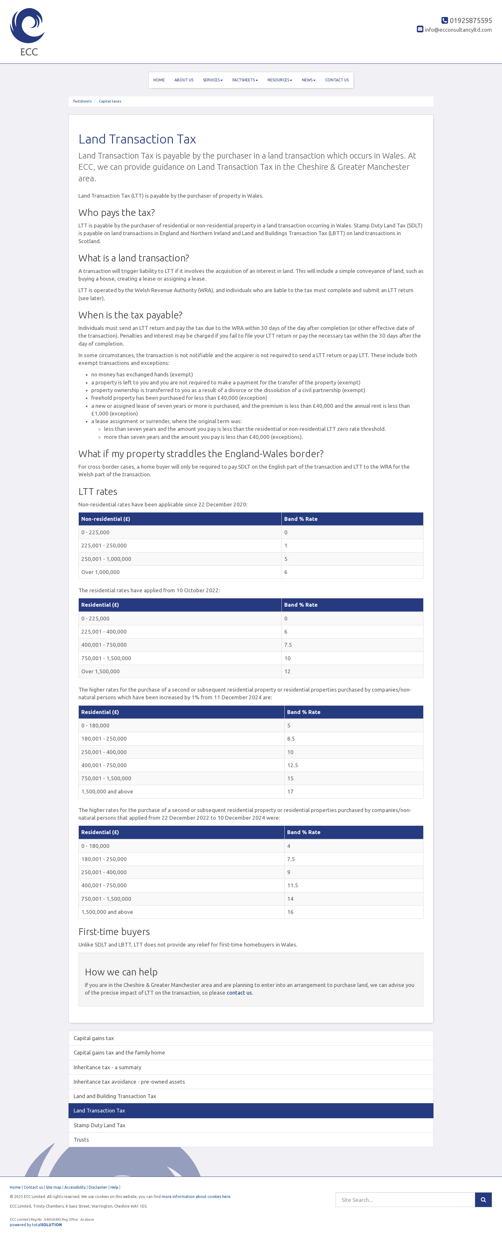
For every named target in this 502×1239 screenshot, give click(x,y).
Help (114, 1187)
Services (213, 80)
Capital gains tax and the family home (119, 1052)
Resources (280, 80)
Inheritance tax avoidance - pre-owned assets (129, 1082)
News (309, 80)
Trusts (81, 1139)
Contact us (337, 80)
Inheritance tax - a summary (107, 1067)
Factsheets (245, 80)
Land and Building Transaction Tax (115, 1096)
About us (183, 80)
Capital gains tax (94, 1038)
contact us (239, 992)
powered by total (36, 1225)
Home (159, 80)
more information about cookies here (196, 1196)
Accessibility (75, 1187)
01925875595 (466, 20)
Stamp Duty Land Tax (99, 1125)
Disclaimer (98, 1187)
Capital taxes (110, 101)
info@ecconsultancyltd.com (454, 30)
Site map (53, 1187)
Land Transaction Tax (99, 1110)
